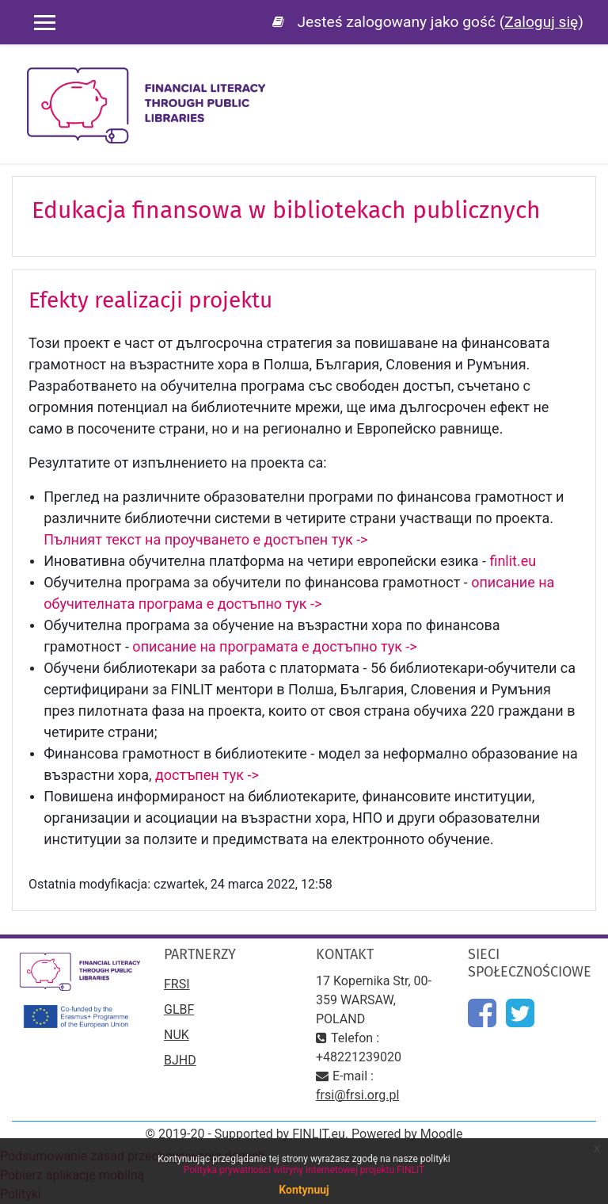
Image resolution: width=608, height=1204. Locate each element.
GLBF (179, 1009)
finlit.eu (514, 560)
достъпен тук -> (208, 774)
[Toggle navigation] (585, 79)
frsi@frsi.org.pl (357, 1095)
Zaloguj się (541, 22)
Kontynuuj (304, 1189)
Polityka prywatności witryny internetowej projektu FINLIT (304, 1169)
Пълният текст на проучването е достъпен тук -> (209, 539)
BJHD (180, 1060)
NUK (176, 1034)
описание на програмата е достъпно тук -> (274, 646)
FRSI (177, 984)
